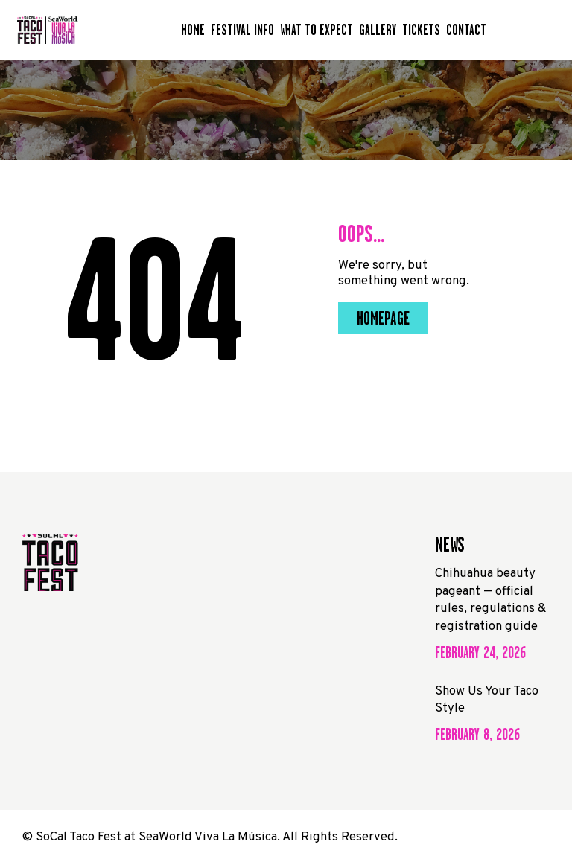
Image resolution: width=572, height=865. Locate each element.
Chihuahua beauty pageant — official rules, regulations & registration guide (490, 600)
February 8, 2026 (477, 734)
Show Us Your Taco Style (486, 700)
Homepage (383, 318)
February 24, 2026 (480, 652)
